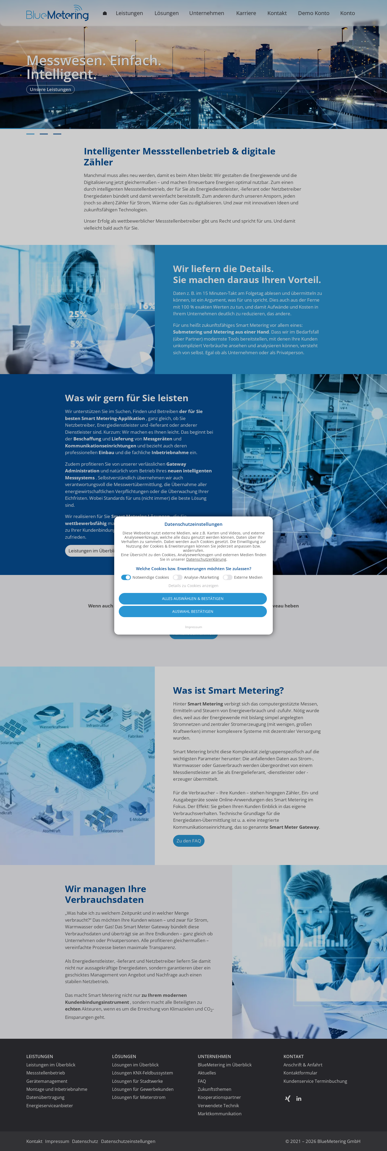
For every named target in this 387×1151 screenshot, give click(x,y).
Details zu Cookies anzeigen (193, 571)
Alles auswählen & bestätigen (193, 584)
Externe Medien (248, 563)
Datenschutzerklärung (206, 545)
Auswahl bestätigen (192, 597)
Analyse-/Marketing (201, 563)
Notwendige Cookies (150, 563)
